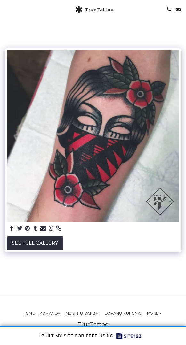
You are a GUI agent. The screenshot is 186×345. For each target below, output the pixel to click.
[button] (7, 9)
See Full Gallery (35, 243)
